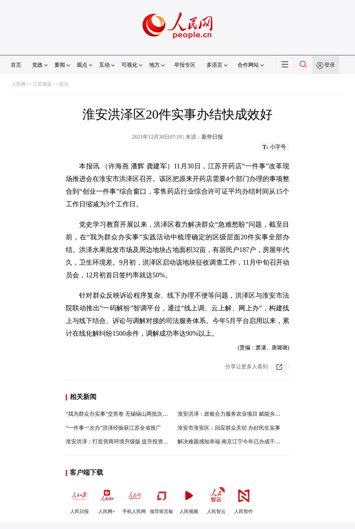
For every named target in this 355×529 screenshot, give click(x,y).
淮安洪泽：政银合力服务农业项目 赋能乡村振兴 (234, 414)
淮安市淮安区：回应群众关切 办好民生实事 (229, 428)
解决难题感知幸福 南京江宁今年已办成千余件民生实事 (242, 441)
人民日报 (79, 499)
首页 (16, 65)
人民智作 (243, 499)
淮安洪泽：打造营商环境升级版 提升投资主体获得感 (128, 441)
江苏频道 (42, 84)
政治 (63, 84)
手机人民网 (134, 499)
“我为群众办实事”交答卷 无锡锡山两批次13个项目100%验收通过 (142, 414)
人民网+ (106, 499)
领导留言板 (161, 499)
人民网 (19, 84)
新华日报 (212, 137)
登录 (329, 65)
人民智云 (216, 499)
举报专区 (185, 65)
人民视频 (189, 499)
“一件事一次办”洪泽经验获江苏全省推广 (113, 428)
